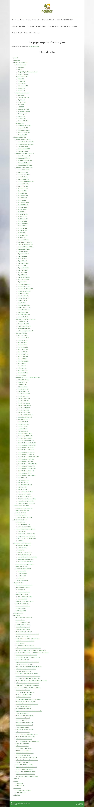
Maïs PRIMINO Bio (23, 373)
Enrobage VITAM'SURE (24, 149)
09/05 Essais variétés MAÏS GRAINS (26, 772)
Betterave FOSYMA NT (24, 163)
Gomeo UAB (21, 95)
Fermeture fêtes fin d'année (23, 625)
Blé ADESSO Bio (22, 193)
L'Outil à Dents (22, 576)
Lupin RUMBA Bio (23, 429)
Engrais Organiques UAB (22, 93)
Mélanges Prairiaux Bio (24, 328)
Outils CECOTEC (22, 599)
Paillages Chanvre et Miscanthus (24, 601)
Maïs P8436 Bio (22, 366)
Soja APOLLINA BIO (23, 480)
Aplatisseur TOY (22, 548)
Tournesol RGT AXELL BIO (25, 496)
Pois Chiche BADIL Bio (24, 286)
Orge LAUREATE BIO (23, 268)
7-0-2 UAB (21, 104)
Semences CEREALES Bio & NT (24, 167)
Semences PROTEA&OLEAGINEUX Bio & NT (28, 377)
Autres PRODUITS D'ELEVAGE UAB (25, 529)
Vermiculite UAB (22, 135)
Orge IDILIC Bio (22, 265)
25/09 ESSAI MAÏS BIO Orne (24, 632)
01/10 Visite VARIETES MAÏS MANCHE (26, 655)
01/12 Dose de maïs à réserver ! (24, 725)
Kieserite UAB (21, 88)
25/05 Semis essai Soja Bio (23, 706)
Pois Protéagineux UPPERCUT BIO (27, 475)
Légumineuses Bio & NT (24, 326)
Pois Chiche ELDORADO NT (25, 289)
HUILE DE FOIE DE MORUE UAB (27, 538)
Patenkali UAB (21, 83)
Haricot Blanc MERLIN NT (25, 417)
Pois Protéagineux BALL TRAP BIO (27, 445)
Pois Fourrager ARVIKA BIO (25, 436)
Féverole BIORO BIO (23, 389)
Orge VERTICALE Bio (23, 279)
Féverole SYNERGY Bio (24, 412)
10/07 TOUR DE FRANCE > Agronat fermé (27, 634)
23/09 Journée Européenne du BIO (25, 737)
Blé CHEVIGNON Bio (23, 202)
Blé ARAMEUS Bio (23, 195)
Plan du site (27, 803)
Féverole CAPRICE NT (23, 391)
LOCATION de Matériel (22, 580)
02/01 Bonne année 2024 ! (23, 690)
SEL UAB (20, 541)
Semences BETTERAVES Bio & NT (25, 153)
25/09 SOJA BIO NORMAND (24, 695)
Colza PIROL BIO (22, 384)
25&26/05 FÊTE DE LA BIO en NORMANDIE (28, 676)
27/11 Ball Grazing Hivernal (23, 627)
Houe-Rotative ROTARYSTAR (25, 559)
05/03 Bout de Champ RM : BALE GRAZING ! (28, 688)
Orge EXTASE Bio (22, 258)
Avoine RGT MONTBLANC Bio (26, 181)
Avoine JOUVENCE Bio (24, 174)
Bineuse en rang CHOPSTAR (25, 562)
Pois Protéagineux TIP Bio (25, 473)
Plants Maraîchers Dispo (22, 604)
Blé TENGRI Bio (22, 233)
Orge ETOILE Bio (22, 256)
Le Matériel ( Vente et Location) (22, 543)
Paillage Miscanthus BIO (24, 125)
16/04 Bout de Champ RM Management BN (27, 683)
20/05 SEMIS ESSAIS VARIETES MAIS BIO (28, 678)
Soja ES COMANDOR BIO (25, 485)
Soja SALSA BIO (22, 489)
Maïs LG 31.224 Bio (23, 354)
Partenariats (17, 788)
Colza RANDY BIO (22, 387)
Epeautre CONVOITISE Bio (25, 242)
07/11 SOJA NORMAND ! (22, 727)
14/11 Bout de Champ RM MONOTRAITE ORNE (28, 648)
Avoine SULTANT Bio (23, 184)
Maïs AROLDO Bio (23, 335)
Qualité (16, 781)
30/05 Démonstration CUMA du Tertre (26, 767)
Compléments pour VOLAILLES (26, 536)
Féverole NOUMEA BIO (24, 408)
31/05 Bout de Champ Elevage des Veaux (27, 776)
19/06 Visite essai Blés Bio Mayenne (25, 702)
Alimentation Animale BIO (23, 587)
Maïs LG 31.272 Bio (23, 356)
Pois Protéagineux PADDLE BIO (26, 466)
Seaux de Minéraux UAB (24, 527)
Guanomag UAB (22, 114)
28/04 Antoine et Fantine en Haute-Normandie (29, 711)
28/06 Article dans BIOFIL (23, 755)
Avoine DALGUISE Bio (24, 170)
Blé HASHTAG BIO (23, 219)
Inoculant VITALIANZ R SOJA (25, 144)
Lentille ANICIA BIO (23, 422)
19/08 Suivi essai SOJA (22, 746)
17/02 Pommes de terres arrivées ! (25, 646)
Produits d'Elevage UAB (20, 520)
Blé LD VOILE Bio (22, 226)
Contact (16, 779)
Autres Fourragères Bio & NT (25, 331)
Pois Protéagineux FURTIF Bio (26, 459)
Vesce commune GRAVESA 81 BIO (27, 499)
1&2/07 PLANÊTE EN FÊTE (23, 697)
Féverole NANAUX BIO (24, 403)
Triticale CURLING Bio (24, 314)
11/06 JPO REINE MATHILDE (23, 671)
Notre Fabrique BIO (21, 515)
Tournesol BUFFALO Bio (24, 494)
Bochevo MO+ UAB (23, 121)
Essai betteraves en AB (24, 156)
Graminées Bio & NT (23, 324)
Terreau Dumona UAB (24, 130)
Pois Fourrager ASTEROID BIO (26, 440)
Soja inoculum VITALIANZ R (25, 492)
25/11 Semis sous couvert (23, 629)
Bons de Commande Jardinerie (24, 585)
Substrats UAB (20, 123)
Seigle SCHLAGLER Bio (24, 307)
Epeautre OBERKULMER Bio (25, 247)
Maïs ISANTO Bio (22, 345)
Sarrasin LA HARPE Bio (24, 291)
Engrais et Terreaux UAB (20, 62)
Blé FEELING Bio (22, 209)
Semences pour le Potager (23, 606)
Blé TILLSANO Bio (23, 235)
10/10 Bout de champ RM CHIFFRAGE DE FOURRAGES (31, 650)
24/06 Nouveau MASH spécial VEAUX (26, 758)
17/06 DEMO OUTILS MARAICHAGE (26, 669)
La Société (17, 60)
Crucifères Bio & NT (23, 321)
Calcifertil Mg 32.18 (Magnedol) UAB (27, 72)
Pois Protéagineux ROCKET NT (26, 471)
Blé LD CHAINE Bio (23, 223)
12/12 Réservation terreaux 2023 (24, 723)
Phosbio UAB (21, 90)
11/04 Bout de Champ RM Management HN (27, 685)
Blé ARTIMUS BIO (22, 198)
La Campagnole (22, 571)
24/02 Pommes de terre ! (23, 622)
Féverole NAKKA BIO (23, 401)
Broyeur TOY (21, 550)
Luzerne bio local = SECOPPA (24, 517)
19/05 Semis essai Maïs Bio (23, 709)
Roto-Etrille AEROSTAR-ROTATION (27, 557)
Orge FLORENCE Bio (23, 263)
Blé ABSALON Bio (23, 188)
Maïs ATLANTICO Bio (23, 338)
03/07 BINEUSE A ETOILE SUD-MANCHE (27, 662)
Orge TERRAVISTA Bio (24, 277)
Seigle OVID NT (22, 303)
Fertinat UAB (21, 81)
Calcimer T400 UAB (23, 74)
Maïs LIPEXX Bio (22, 359)
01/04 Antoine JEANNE (22, 713)
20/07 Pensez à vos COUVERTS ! (25, 748)
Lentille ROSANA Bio (23, 424)
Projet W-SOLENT (21, 793)
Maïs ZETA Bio (22, 375)
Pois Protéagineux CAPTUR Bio (26, 450)
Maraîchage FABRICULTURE (23, 569)
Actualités (17, 615)
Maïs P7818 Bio (22, 363)
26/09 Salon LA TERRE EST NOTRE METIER (28, 657)
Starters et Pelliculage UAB (23, 139)
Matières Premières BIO (22, 510)
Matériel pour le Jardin (22, 594)
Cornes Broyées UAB (23, 97)
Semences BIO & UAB (20, 137)
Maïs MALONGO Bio (23, 361)
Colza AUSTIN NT (22, 382)
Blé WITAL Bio (21, 237)
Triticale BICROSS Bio (24, 310)
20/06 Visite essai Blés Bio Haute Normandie (28, 699)
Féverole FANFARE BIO (24, 394)
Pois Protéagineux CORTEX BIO (26, 452)
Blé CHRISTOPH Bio (23, 205)
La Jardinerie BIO (18, 583)
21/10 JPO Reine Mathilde (23, 732)
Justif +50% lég (20, 786)
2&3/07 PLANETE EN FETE (23, 751)
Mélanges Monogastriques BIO (24, 508)
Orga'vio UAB (21, 100)
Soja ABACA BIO (22, 478)
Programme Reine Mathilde (23, 790)
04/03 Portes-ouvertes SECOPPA (25, 641)
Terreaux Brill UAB (23, 128)
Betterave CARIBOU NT (24, 158)
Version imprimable (17, 803)
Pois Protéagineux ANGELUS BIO (27, 443)
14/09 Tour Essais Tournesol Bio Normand (27, 741)
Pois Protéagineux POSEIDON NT (27, 468)
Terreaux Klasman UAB (24, 132)
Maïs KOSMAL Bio (23, 347)
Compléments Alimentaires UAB (26, 534)
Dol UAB (20, 69)
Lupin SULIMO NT (23, 431)
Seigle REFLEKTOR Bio (24, 305)
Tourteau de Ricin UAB (24, 111)
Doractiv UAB (21, 116)
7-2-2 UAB (21, 107)
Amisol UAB (21, 67)
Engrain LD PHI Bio (23, 251)
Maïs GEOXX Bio (22, 342)
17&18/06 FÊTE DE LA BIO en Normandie (27, 704)
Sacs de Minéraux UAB (24, 524)
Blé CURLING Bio (22, 207)
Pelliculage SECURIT (23, 151)
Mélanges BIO (21, 590)
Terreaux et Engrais (21, 608)
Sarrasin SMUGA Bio (23, 296)
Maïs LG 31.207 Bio (23, 352)
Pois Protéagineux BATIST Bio (26, 447)
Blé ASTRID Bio (22, 200)
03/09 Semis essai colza (22, 660)
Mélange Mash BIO (21, 513)
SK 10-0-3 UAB (22, 102)
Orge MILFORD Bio (23, 270)
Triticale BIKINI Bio (23, 312)
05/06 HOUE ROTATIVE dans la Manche (27, 674)
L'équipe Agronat (18, 613)
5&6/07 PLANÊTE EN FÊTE (23, 636)
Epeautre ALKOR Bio (23, 240)
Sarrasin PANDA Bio (23, 293)
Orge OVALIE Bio (22, 272)
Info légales (17, 795)
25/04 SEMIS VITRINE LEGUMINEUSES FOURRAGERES (31, 681)
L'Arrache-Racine (22, 573)
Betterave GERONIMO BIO (25, 165)
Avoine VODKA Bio (23, 186)
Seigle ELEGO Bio (22, 300)
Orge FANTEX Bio (22, 261)
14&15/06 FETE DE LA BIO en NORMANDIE (28, 639)
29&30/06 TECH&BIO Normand (24, 753)
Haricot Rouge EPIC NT (24, 419)
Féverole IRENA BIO (23, 396)
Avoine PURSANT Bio (23, 179)
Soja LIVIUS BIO (22, 487)
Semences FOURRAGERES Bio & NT (25, 319)
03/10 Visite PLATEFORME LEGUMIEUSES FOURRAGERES (32, 653)
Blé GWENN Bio (22, 216)
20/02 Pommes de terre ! (23, 718)
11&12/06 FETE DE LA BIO (23, 762)
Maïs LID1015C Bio (23, 349)
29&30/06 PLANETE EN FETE (24, 664)
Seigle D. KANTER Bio (24, 298)
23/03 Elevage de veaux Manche (24, 716)
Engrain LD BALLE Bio (24, 249)
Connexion (80, 803)
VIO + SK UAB (22, 118)
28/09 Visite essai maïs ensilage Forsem (27, 734)
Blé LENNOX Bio (22, 228)
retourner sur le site (34, 46)
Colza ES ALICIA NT (23, 380)
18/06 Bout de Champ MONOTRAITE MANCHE (29, 667)
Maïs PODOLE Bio (23, 370)
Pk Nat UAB (21, 79)
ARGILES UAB (21, 531)
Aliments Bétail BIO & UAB (21, 506)
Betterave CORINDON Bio (25, 160)
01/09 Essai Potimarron (22, 744)
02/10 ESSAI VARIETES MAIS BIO (25, 692)
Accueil (16, 58)
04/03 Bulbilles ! (20, 620)
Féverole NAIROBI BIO (24, 398)
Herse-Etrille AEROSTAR (24, 555)
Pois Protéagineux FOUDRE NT (26, 454)
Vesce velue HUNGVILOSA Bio (26, 501)
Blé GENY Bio (21, 212)
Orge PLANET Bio (22, 275)
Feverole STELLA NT (23, 410)
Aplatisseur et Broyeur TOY (23, 545)
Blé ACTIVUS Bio (22, 191)
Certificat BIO (19, 783)
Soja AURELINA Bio (23, 482)
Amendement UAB (21, 65)
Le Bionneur (21, 578)
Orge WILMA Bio (22, 282)
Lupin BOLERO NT (23, 426)
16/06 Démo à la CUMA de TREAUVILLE (27, 760)
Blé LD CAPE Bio (22, 221)
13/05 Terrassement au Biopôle (24, 769)
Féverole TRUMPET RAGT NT (25, 415)
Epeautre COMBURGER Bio (25, 244)
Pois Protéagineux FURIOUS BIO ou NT (28, 457)
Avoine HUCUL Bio (23, 177)
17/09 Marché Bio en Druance (24, 739)
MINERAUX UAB (20, 522)
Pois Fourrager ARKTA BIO (25, 433)
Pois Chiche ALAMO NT (24, 284)
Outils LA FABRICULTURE (25, 597)
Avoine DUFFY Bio (23, 172)
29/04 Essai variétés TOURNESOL (25, 774)
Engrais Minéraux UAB (22, 76)
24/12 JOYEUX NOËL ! (22, 720)
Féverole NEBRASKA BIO (24, 405)
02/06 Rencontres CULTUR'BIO (24, 765)
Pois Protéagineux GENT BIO (25, 461)
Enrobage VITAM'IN (23, 146)
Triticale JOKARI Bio (23, 317)
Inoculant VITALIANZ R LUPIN (26, 142)
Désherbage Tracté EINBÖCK (23, 552)
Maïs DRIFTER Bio (23, 340)
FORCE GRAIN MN (21, 611)
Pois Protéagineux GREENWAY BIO (27, 464)
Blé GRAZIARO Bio (23, 214)
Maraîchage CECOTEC (22, 566)
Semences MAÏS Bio (21, 333)
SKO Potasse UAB (23, 86)
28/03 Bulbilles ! (20, 643)
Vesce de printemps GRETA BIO (26, 503)
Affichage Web (79, 805)
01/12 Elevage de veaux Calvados (25, 730)
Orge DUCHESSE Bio (23, 254)
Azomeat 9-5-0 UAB (23, 109)
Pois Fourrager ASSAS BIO (25, 438)
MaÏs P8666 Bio (22, 368)
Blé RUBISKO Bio (22, 230)
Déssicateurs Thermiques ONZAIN (25, 564)
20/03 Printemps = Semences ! (24, 618)
